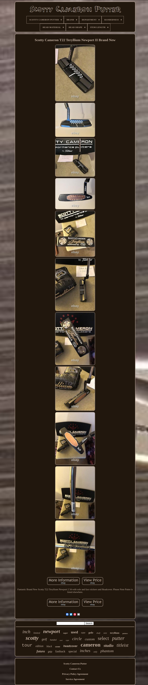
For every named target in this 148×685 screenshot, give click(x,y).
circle (77, 638)
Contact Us (75, 669)
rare (83, 632)
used (74, 632)
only (95, 652)
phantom (107, 651)
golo (90, 632)
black (49, 646)
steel (61, 640)
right (67, 640)
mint (105, 633)
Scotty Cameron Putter (75, 663)
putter (118, 638)
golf (44, 639)
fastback (60, 651)
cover (57, 647)
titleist (122, 645)
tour (27, 645)
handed (53, 640)
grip (50, 651)
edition (39, 646)
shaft (98, 633)
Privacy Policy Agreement (75, 674)
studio (109, 645)
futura (41, 651)
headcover (70, 646)
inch (26, 631)
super (65, 633)
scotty (32, 638)
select (103, 638)
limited (37, 633)
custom (90, 639)
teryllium (114, 633)
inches (85, 650)
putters (125, 633)
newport (51, 631)
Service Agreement (75, 679)
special (72, 651)
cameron (90, 645)
